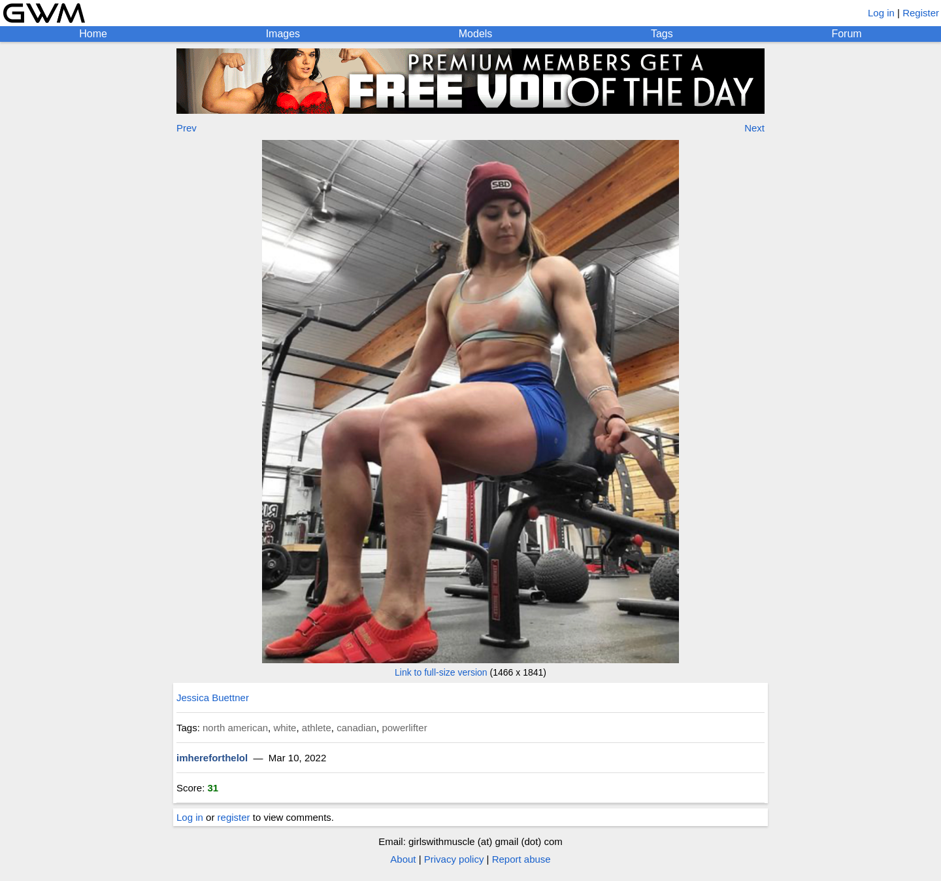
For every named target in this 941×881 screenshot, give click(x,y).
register (234, 817)
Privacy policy (454, 859)
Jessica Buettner (212, 697)
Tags (662, 33)
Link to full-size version (441, 672)
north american (235, 727)
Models (476, 33)
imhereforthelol (212, 757)
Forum (846, 33)
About (403, 859)
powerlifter (404, 727)
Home (93, 33)
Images (283, 33)
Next (754, 127)
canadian (356, 727)
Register (920, 12)
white (284, 727)
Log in (881, 12)
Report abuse (521, 859)
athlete (316, 727)
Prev (186, 127)
